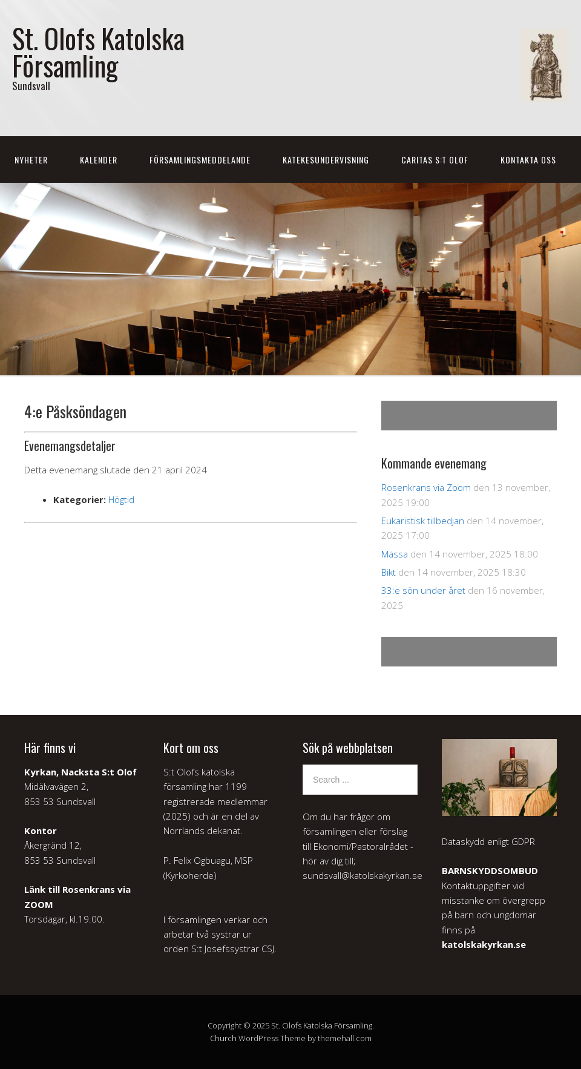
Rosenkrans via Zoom (426, 487)
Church (223, 1038)
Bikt (388, 572)
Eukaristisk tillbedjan (422, 521)
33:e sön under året (423, 590)
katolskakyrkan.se (484, 944)
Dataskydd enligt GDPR (488, 841)
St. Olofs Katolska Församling (98, 51)
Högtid (121, 499)
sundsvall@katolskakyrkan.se (362, 875)
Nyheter (31, 159)
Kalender (98, 159)
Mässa (394, 554)
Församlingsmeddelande (200, 159)
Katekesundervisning (326, 159)
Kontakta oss (528, 159)
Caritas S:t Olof (434, 159)
